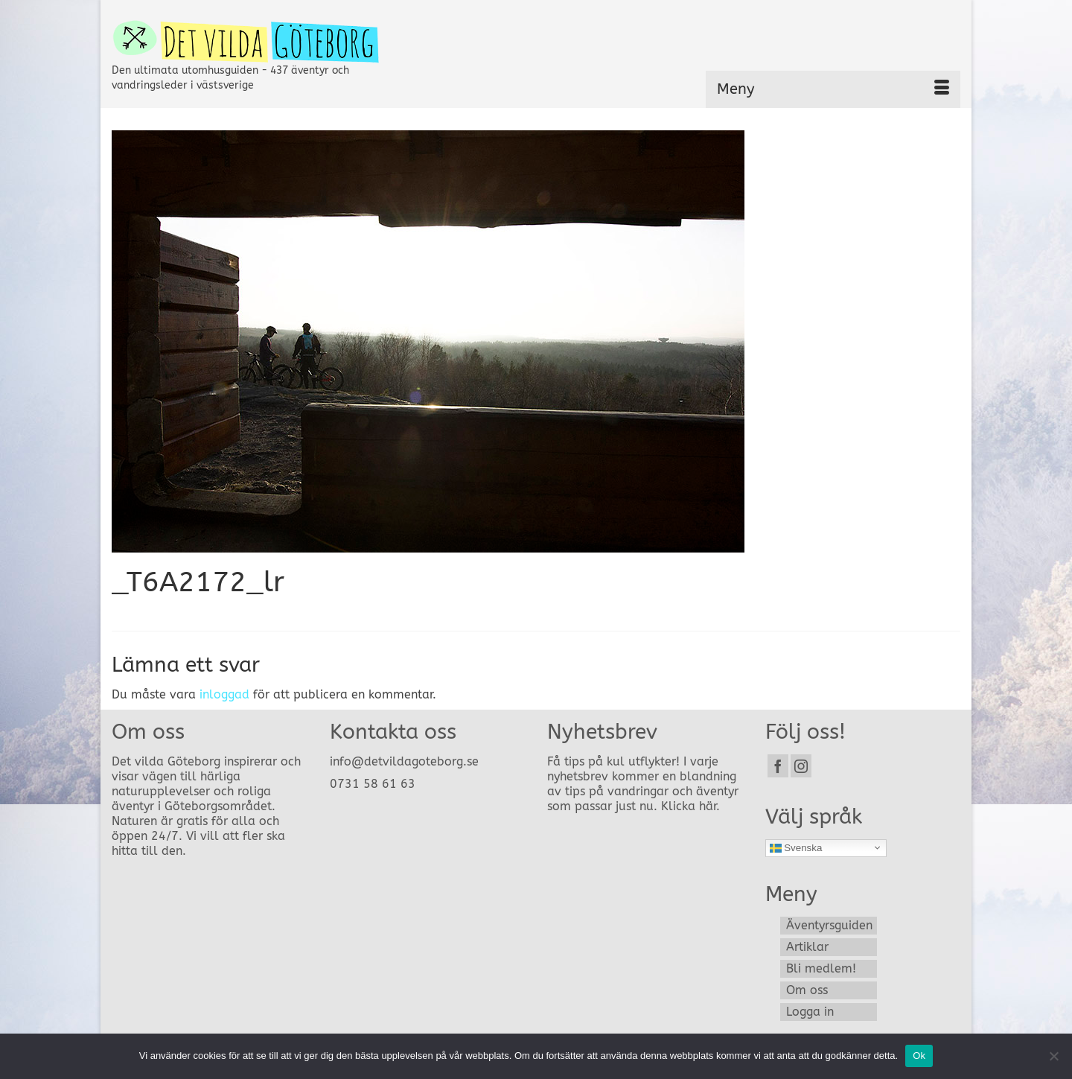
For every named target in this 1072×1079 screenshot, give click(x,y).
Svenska (796, 847)
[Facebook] (778, 765)
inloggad (224, 694)
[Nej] (1053, 1055)
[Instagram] (801, 765)
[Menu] (833, 89)
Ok (919, 1055)
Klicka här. (690, 806)
